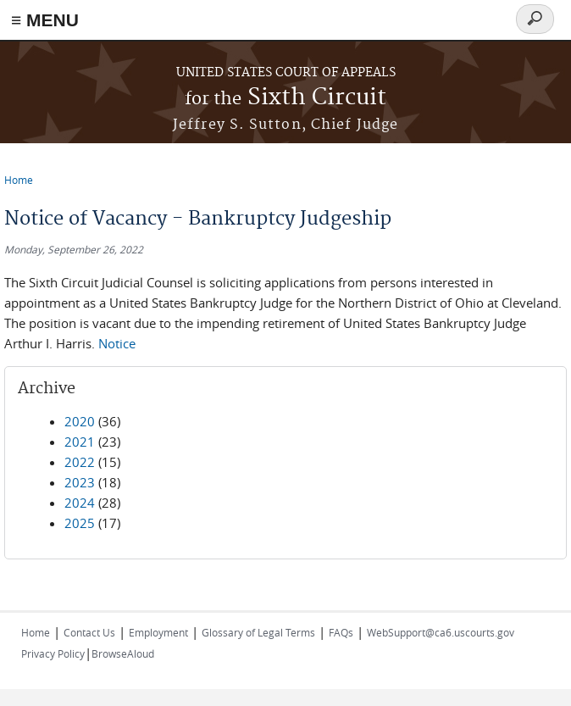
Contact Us (89, 632)
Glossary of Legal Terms (258, 632)
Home (18, 179)
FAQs (341, 632)
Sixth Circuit (285, 98)
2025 (79, 522)
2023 (79, 482)
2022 (79, 461)
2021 (79, 441)
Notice (117, 343)
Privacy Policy (53, 653)
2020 (79, 421)
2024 (79, 502)
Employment (158, 632)
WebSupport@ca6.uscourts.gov (440, 632)
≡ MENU (45, 20)
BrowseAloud (122, 653)
